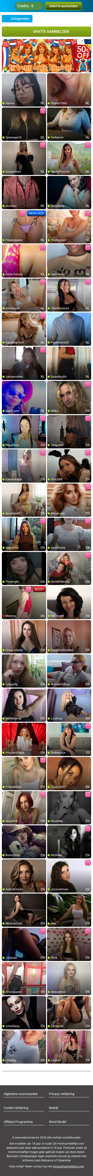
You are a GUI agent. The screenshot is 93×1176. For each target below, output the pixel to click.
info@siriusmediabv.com (68, 1166)
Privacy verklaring (61, 1094)
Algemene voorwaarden (21, 1094)
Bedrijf (53, 1108)
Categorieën (17, 19)
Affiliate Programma (18, 1122)
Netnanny (47, 1160)
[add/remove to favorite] (5, 77)
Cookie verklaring (16, 1108)
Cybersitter (64, 1160)
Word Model (57, 1122)
